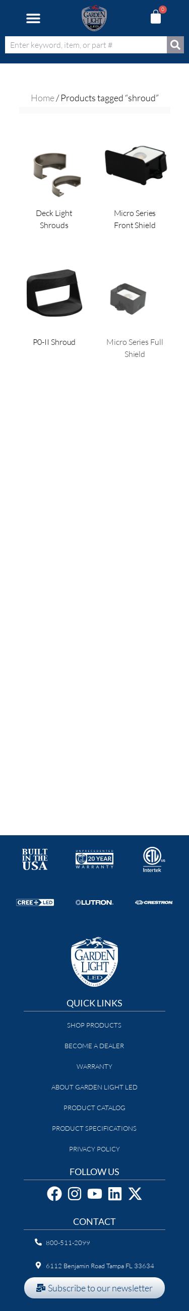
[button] (33, 18)
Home (42, 97)
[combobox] (86, 44)
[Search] (175, 44)
